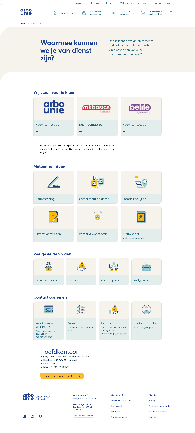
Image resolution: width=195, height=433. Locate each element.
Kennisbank (96, 3)
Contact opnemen (119, 421)
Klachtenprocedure (158, 415)
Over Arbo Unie (118, 399)
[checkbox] (53, 117)
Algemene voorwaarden (160, 410)
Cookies (152, 421)
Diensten (115, 415)
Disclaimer (153, 399)
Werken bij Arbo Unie (121, 404)
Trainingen (110, 3)
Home (22, 23)
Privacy (152, 404)
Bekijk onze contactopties (85, 402)
